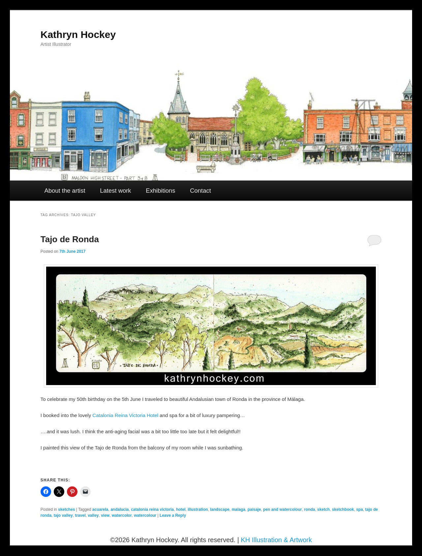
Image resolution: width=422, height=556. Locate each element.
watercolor (122, 515)
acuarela (100, 509)
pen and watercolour (282, 509)
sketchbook (343, 509)
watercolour (145, 515)
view (105, 515)
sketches (66, 509)
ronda (309, 509)
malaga (238, 509)
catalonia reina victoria (152, 509)
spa (359, 509)
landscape (219, 509)
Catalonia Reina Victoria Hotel (125, 415)
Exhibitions (160, 190)
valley (93, 515)
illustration (198, 509)
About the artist (65, 190)
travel (80, 515)
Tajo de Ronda (70, 239)
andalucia (119, 509)
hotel (181, 509)
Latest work (115, 190)
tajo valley (63, 515)
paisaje (254, 509)
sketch (323, 509)
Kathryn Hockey (78, 34)
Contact (200, 190)
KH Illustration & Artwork (276, 539)
